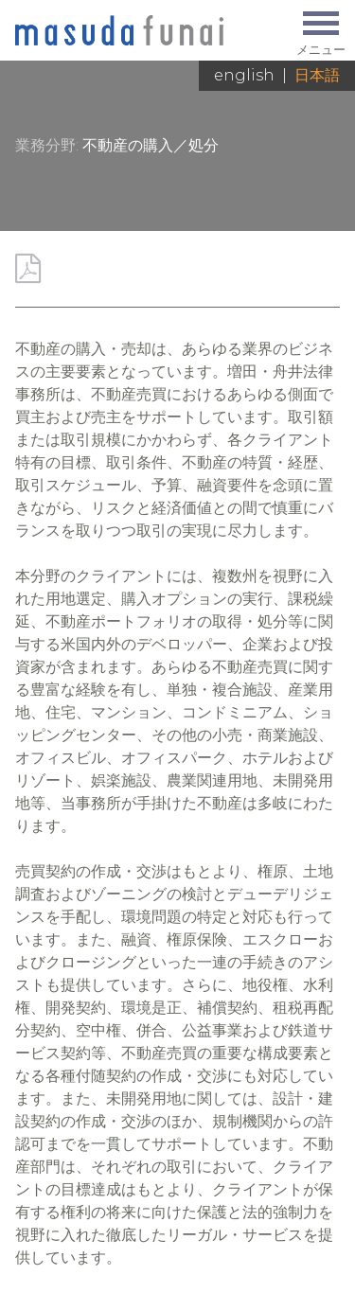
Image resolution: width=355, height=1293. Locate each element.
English (244, 75)
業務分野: (47, 145)
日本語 (317, 75)
